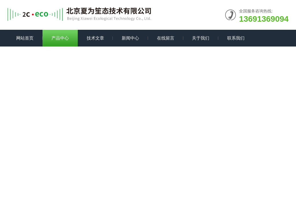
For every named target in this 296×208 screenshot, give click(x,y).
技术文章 (95, 38)
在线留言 (165, 38)
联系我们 (236, 38)
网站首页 (25, 38)
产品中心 (60, 38)
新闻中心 (130, 38)
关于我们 (200, 38)
